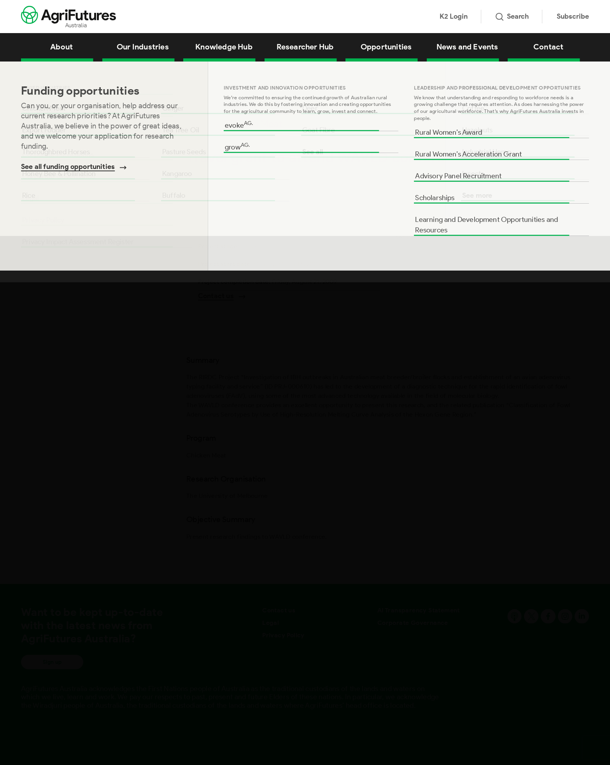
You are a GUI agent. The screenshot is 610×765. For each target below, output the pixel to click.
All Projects (52, 71)
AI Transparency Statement (418, 610)
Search (512, 16)
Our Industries (143, 46)
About (61, 46)
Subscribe (573, 16)
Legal (270, 622)
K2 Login (454, 16)
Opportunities (386, 46)
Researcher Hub (305, 46)
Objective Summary (51, 188)
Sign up (52, 662)
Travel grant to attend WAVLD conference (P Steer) (124, 71)
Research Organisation (56, 163)
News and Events (467, 46)
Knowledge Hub (223, 46)
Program (34, 138)
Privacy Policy (283, 635)
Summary (36, 113)
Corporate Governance (412, 622)
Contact (548, 46)
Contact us (278, 610)
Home (27, 71)
